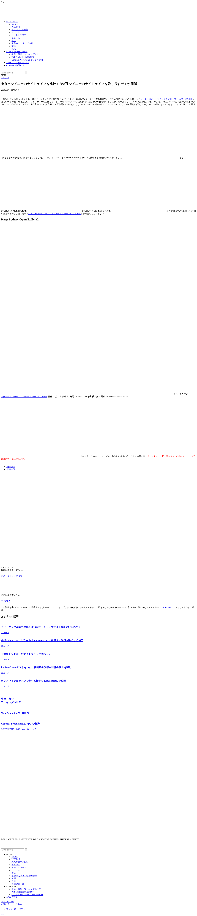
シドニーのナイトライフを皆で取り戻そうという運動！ (166, 99)
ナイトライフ (11, 576)
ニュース (16, 38)
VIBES (15, 24)
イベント (16, 32)
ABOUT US (17, 62)
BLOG (12, 22)
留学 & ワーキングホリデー (24, 43)
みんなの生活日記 (20, 29)
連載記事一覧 (18, 884)
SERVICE (16, 51)
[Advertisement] (79, 491)
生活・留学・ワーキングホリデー (27, 54)
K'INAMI (167, 607)
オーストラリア (19, 35)
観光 (14, 49)
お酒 (3, 576)
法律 (20, 576)
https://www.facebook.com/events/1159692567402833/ (24, 396)
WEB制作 (16, 27)
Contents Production (27, 60)
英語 (14, 46)
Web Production (23, 57)
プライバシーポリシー (16, 909)
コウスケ (6, 601)
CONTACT (17, 65)
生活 (14, 40)
